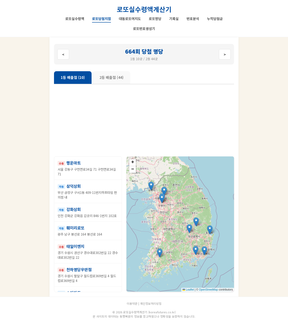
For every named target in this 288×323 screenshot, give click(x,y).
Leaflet (188, 289)
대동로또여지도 (130, 18)
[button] (164, 191)
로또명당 (155, 18)
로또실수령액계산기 (144, 9)
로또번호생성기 (144, 28)
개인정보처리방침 (151, 303)
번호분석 (193, 18)
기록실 (174, 18)
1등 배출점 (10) (73, 77)
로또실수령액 (74, 18)
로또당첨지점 (101, 18)
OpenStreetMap (208, 289)
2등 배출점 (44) (111, 77)
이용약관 (132, 303)
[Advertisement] (144, 120)
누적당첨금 (215, 18)
